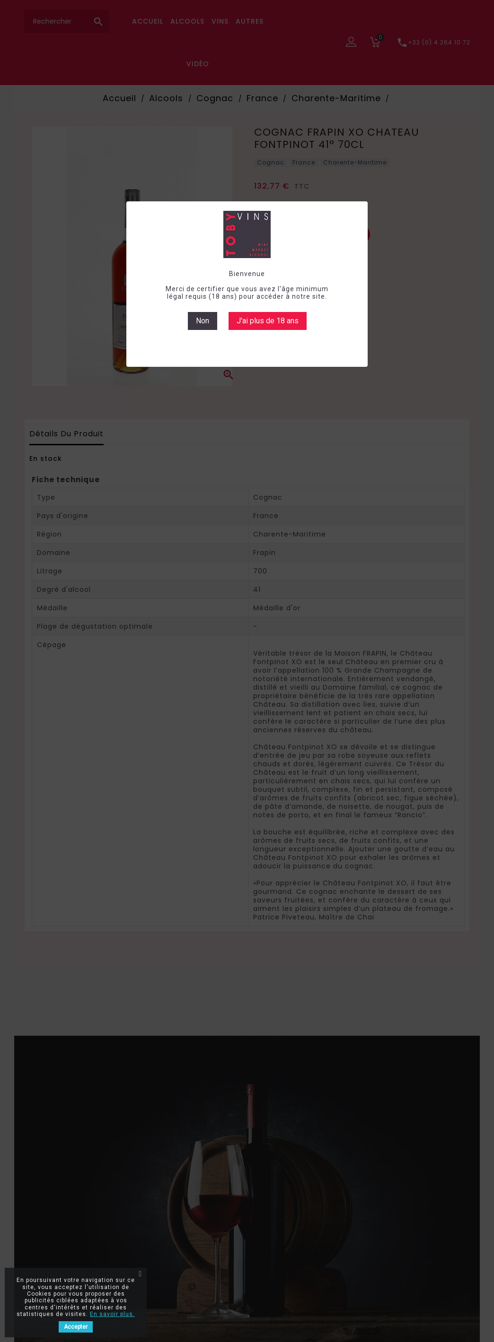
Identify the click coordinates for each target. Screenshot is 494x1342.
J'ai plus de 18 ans (268, 320)
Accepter (76, 1327)
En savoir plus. (112, 1314)
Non (202, 320)
